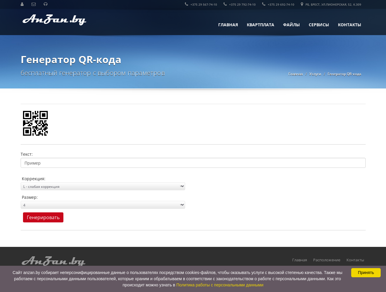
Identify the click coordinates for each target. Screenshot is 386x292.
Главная (228, 24)
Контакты (349, 24)
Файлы (291, 24)
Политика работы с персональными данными (219, 285)
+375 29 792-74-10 (240, 4)
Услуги (315, 73)
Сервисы (319, 24)
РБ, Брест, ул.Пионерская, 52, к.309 (331, 4)
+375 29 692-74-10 (278, 4)
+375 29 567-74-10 (201, 4)
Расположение (326, 260)
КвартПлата (260, 24)
